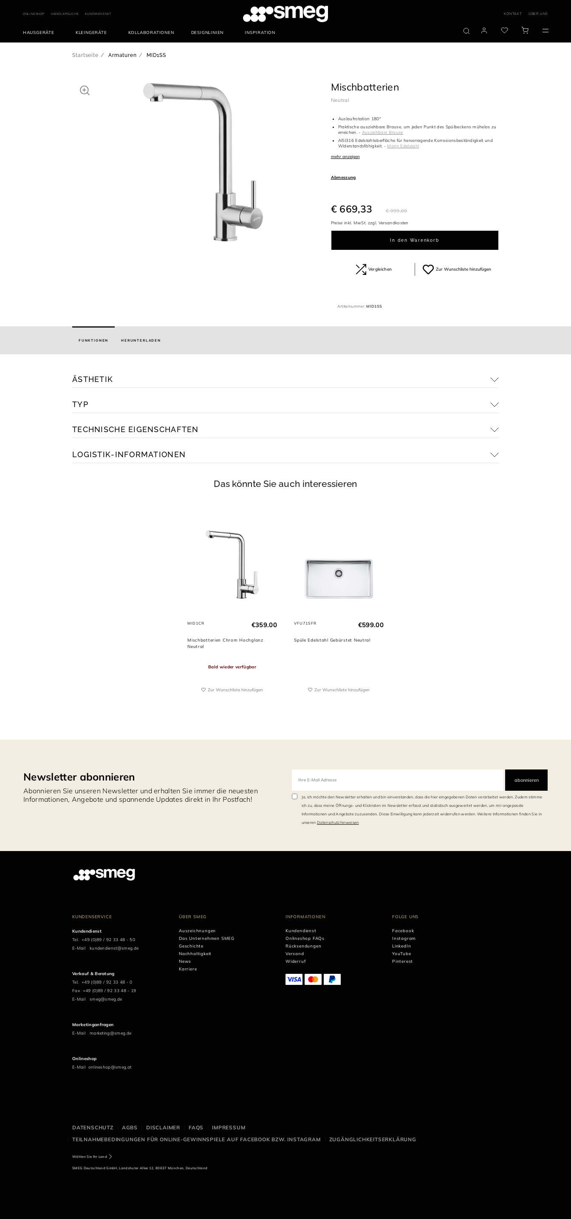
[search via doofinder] (466, 31)
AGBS (130, 1127)
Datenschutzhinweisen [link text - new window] (338, 822)
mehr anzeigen (345, 156)
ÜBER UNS (538, 13)
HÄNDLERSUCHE (65, 14)
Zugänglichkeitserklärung (372, 1139)
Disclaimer (163, 1127)
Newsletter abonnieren (79, 776)
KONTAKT (513, 13)
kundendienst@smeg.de (114, 948)
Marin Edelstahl (403, 146)
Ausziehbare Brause (382, 132)
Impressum (228, 1127)
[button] (85, 90)
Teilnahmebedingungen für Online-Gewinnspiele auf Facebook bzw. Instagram (196, 1139)
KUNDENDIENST (98, 14)
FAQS (196, 1127)
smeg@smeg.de (106, 999)
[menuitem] (41, 32)
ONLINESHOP (34, 14)
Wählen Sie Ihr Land (89, 1156)
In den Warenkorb (414, 240)
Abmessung (343, 177)
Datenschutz (92, 1127)
